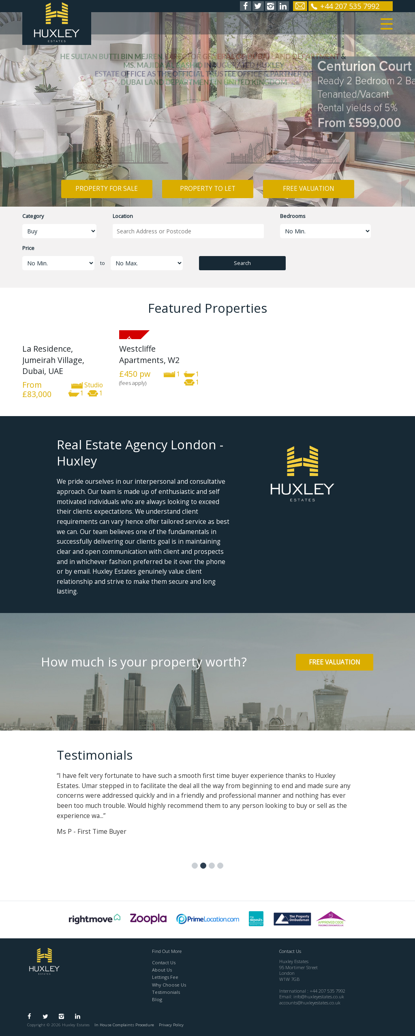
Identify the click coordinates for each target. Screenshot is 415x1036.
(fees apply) (132, 383)
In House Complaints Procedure (124, 1024)
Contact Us (163, 962)
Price (28, 248)
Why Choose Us (169, 985)
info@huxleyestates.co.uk (318, 996)
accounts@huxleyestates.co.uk (309, 1003)
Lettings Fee (165, 977)
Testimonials (166, 992)
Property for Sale (106, 188)
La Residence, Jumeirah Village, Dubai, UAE (53, 359)
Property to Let (207, 188)
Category (33, 216)
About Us (162, 970)
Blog (157, 999)
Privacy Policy (171, 1024)
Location (123, 216)
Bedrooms (293, 216)
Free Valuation (308, 188)
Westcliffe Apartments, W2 (149, 354)
